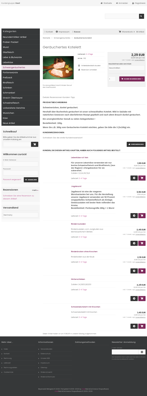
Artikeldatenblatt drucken (91, 66)
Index (4, 349)
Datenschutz (44, 353)
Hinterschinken (78, 279)
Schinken (7, 87)
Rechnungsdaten (9, 367)
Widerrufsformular (46, 377)
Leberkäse (8, 62)
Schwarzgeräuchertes (14, 67)
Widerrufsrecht (45, 372)
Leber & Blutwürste (12, 57)
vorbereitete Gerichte (14, 107)
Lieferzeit (6, 363)
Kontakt (48, 31)
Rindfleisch (8, 82)
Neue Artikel (9, 123)
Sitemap (42, 367)
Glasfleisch (8, 52)
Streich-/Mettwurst (12, 97)
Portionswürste (10, 72)
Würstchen (8, 113)
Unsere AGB (44, 358)
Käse (5, 118)
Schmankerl (9, 92)
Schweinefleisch (11, 102)
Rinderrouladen (78, 224)
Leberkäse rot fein (79, 157)
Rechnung (6, 358)
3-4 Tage (89, 54)
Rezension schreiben (89, 70)
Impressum (62, 31)
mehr (35, 190)
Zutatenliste (7, 372)
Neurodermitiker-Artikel (14, 37)
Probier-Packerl (10, 42)
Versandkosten (140, 60)
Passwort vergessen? (12, 179)
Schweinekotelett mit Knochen (85, 306)
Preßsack (7, 77)
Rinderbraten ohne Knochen (84, 251)
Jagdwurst (76, 186)
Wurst (6, 47)
